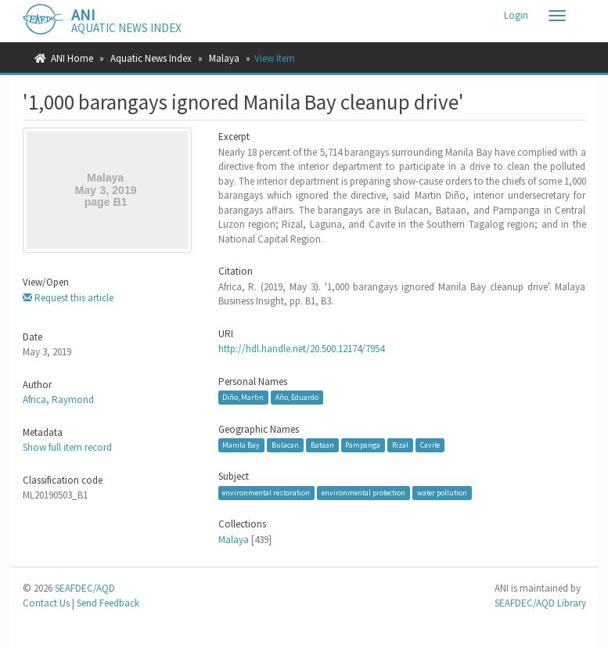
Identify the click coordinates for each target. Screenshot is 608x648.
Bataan (322, 445)
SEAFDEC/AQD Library (540, 603)
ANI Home (72, 58)
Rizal (400, 445)
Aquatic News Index (151, 58)
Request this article (68, 297)
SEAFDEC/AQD (85, 588)
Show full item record (67, 447)
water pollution (442, 493)
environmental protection (363, 493)
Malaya (224, 58)
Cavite (430, 445)
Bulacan (285, 445)
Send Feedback (108, 603)
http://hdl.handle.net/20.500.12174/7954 (301, 348)
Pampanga (362, 445)
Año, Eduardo (296, 397)
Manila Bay (241, 445)
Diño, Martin (243, 397)
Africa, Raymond (58, 399)
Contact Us (46, 603)
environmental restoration (266, 493)
